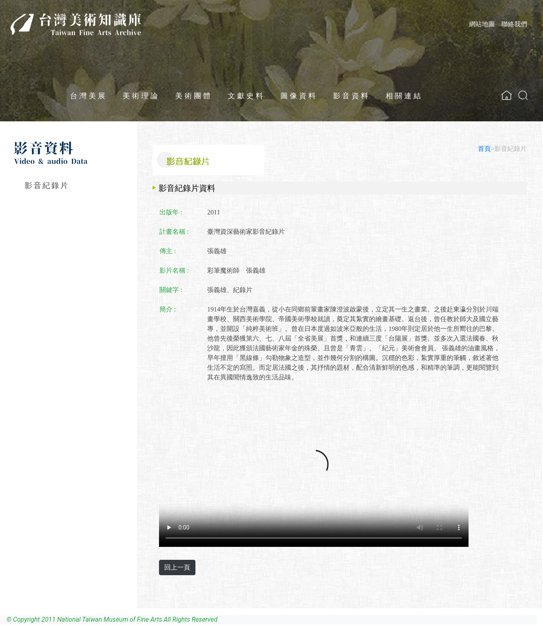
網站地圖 (482, 24)
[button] (523, 95)
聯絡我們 (514, 24)
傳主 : (167, 251)
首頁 (484, 148)
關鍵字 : (170, 289)
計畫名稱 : (174, 231)
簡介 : (167, 309)
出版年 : (170, 212)
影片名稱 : (174, 270)
